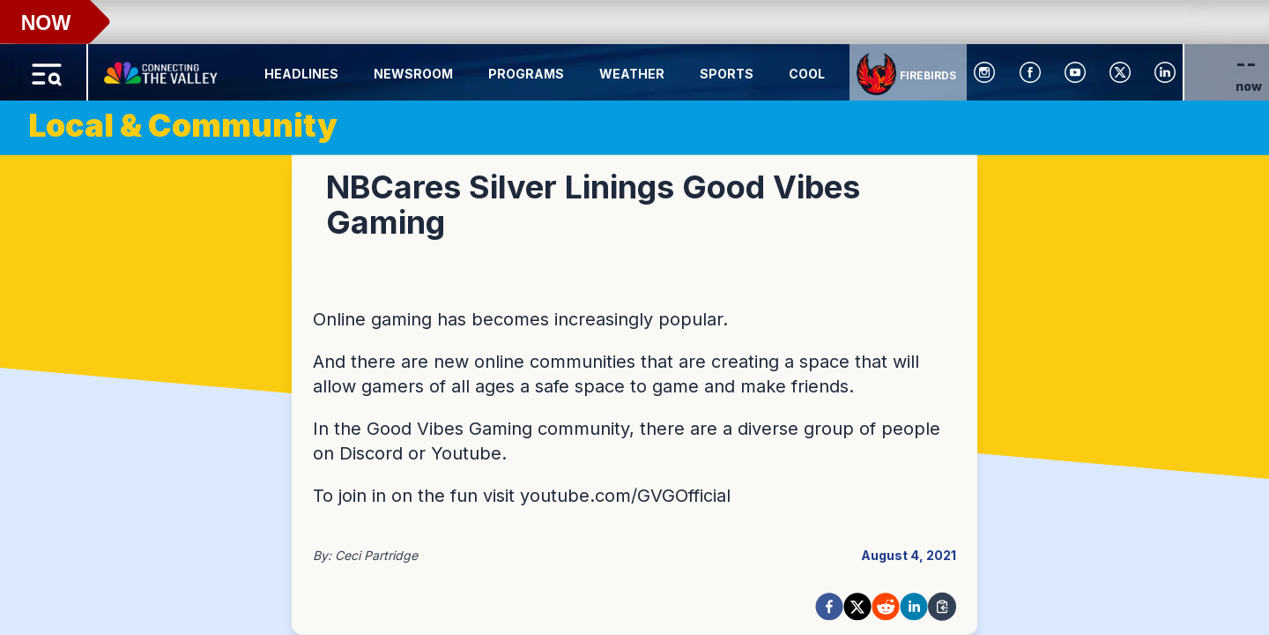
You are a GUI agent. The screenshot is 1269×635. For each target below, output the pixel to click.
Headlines (301, 73)
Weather (631, 73)
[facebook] (829, 607)
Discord (371, 453)
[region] (634, 317)
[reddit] (886, 607)
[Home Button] (162, 69)
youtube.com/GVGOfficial (625, 495)
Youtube (466, 453)
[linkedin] (914, 607)
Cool (807, 73)
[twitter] (857, 607)
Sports (726, 73)
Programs (526, 73)
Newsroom (413, 73)
